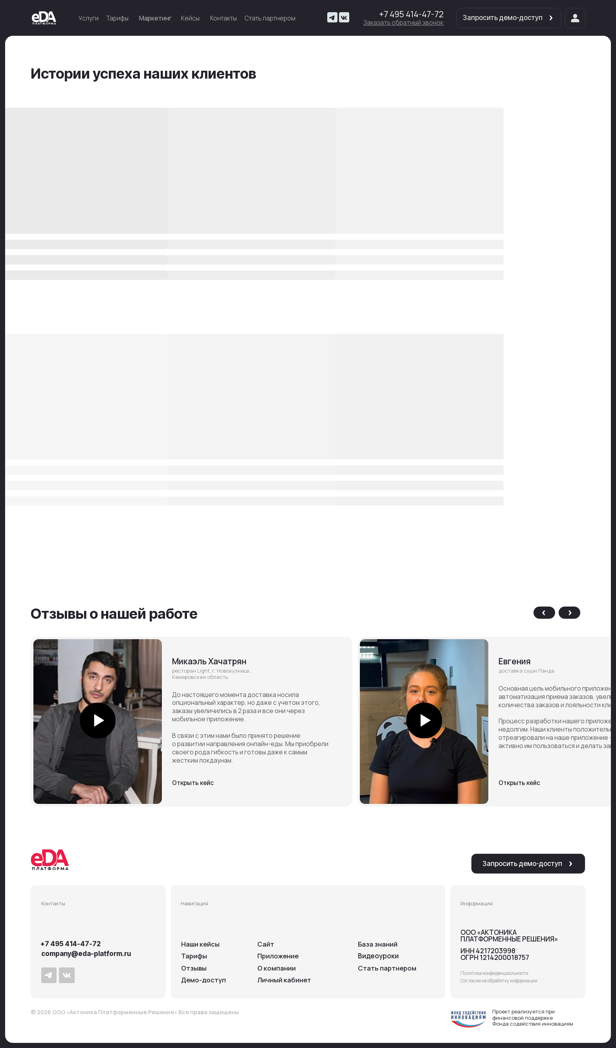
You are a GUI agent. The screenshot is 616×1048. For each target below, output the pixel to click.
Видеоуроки (378, 955)
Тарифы (117, 18)
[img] (44, 18)
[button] (403, 22)
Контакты (223, 18)
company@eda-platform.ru (86, 954)
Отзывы (194, 968)
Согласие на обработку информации (498, 980)
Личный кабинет (284, 979)
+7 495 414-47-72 (411, 14)
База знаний (378, 944)
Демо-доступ (204, 979)
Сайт (265, 944)
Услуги (89, 18)
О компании (276, 968)
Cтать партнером (388, 968)
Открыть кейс (193, 783)
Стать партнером (270, 18)
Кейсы (190, 18)
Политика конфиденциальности (494, 973)
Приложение (279, 955)
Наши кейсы (200, 944)
